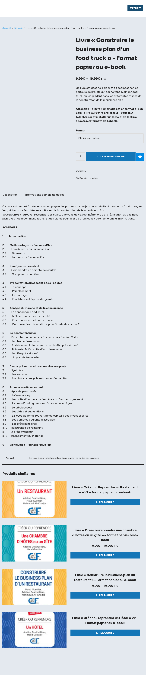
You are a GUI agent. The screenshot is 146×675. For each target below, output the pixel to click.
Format (81, 130)
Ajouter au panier (111, 156)
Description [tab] (10, 195)
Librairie (18, 28)
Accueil (6, 28)
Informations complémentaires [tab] (44, 195)
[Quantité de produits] (80, 157)
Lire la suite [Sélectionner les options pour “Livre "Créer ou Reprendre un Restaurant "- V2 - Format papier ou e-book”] (105, 503)
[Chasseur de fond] (13, 8)
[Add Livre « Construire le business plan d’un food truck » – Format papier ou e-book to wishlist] (140, 157)
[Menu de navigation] (135, 8)
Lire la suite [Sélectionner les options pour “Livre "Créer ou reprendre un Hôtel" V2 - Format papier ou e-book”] (105, 634)
